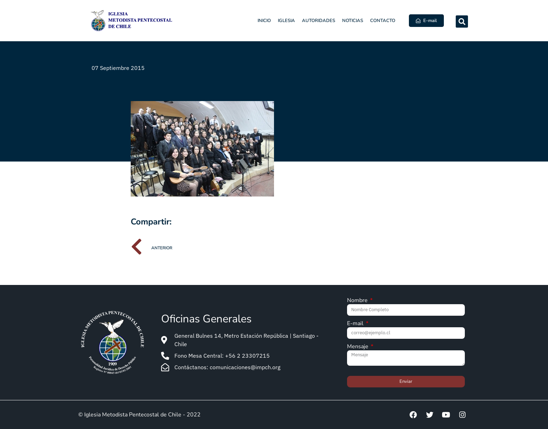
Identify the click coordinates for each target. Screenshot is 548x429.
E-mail (356, 324)
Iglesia (286, 20)
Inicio (264, 20)
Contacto (382, 20)
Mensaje (358, 347)
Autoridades (318, 20)
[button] (462, 21)
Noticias (352, 20)
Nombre (358, 301)
